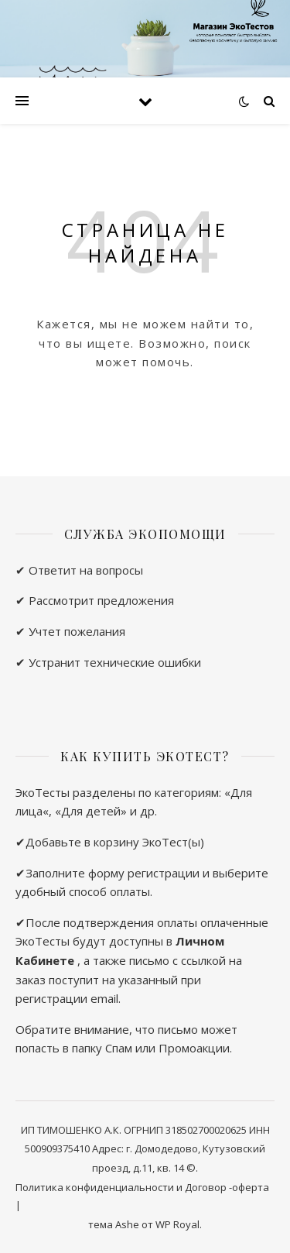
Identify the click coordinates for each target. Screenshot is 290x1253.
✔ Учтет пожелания (70, 631)
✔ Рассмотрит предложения (94, 600)
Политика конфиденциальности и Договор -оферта (142, 1187)
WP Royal (177, 1224)
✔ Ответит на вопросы (79, 570)
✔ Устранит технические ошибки (108, 662)
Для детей (91, 811)
